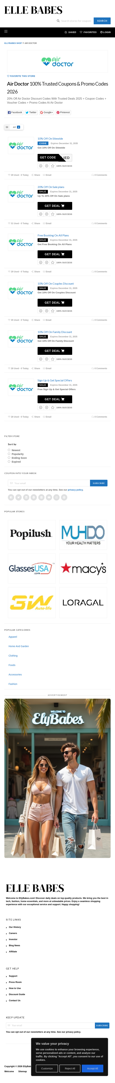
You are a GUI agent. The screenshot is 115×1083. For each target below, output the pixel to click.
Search (102, 20)
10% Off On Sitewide (50, 138)
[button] (15, 112)
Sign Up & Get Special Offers (55, 380)
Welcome (9, 1071)
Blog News (14, 945)
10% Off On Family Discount (55, 332)
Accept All (92, 1068)
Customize (47, 1068)
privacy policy (75, 489)
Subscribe (99, 483)
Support (13, 976)
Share (35, 175)
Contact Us (14, 1000)
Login (105, 32)
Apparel (13, 636)
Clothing (13, 655)
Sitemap (22, 1071)
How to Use (15, 988)
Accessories (15, 674)
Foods (12, 665)
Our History (15, 927)
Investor (13, 939)
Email (47, 175)
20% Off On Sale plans (51, 187)
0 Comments (99, 175)
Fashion (13, 684)
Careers (13, 933)
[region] (69, 1057)
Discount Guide (17, 994)
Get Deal (54, 205)
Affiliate (13, 951)
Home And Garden (19, 646)
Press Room (15, 982)
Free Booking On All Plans (53, 235)
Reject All (70, 1068)
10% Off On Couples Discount (56, 283)
